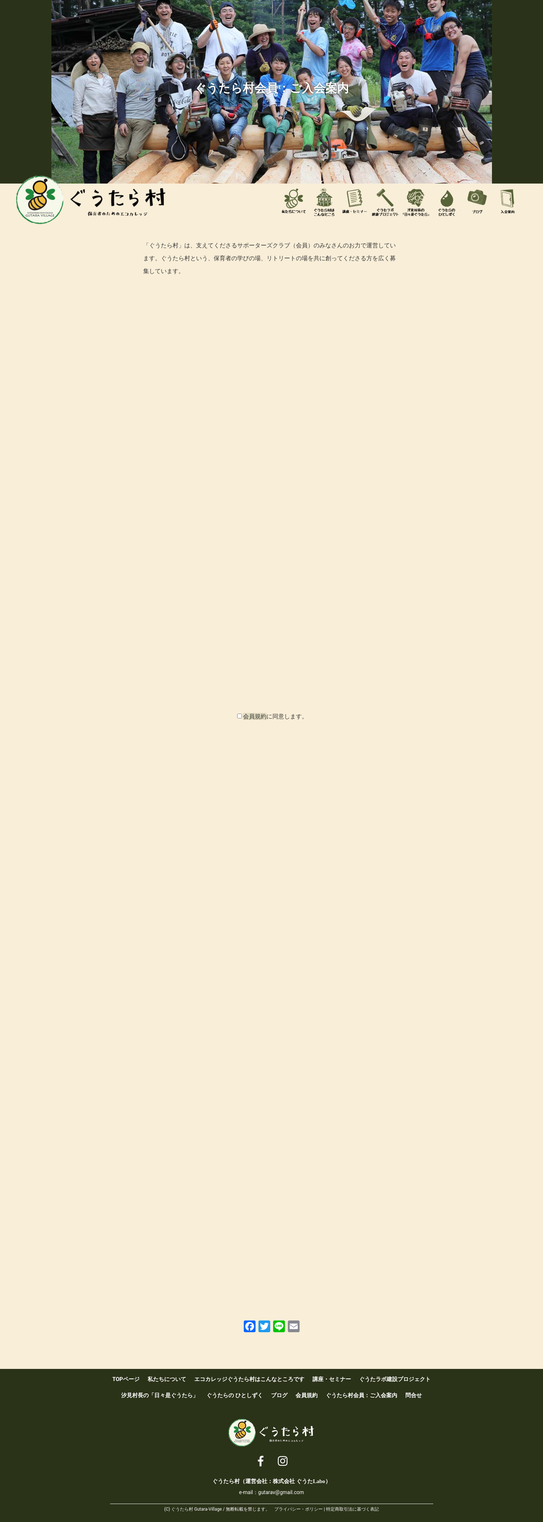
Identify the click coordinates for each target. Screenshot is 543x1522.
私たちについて (293, 202)
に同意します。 (275, 716)
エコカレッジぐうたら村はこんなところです (324, 202)
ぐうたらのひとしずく (446, 202)
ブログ (477, 202)
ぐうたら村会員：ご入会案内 (507, 202)
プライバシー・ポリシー (298, 1509)
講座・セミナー (354, 202)
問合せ (413, 1395)
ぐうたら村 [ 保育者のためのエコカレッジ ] (92, 200)
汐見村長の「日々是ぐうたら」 (416, 202)
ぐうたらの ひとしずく (234, 1395)
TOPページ (126, 1379)
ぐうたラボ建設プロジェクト (385, 202)
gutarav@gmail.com (281, 1492)
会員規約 (255, 716)
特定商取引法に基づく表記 (352, 1509)
